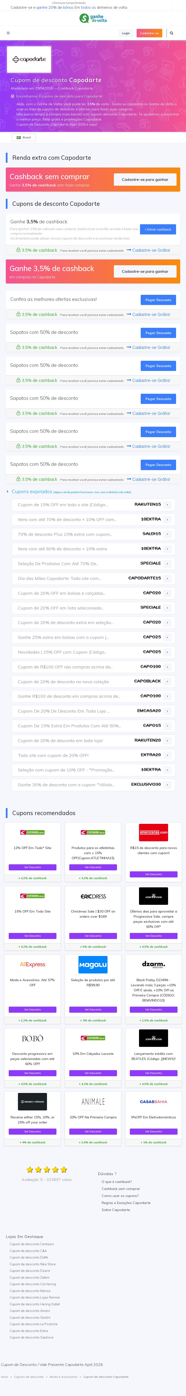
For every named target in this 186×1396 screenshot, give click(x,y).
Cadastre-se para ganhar (145, 179)
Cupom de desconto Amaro (30, 1311)
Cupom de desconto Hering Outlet (35, 1304)
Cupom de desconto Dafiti (29, 1257)
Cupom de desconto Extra (29, 1331)
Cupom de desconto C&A (28, 1251)
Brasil (24, 137)
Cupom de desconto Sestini (30, 1317)
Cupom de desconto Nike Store (33, 1264)
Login (126, 33)
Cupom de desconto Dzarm (30, 1271)
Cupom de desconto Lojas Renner (35, 1297)
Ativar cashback (158, 229)
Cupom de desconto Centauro (32, 1244)
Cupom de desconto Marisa (30, 1291)
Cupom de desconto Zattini (29, 1277)
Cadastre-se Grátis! (148, 250)
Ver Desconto (32, 867)
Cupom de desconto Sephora (31, 1337)
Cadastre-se (149, 33)
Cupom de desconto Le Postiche (34, 1324)
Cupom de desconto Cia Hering (33, 1284)
